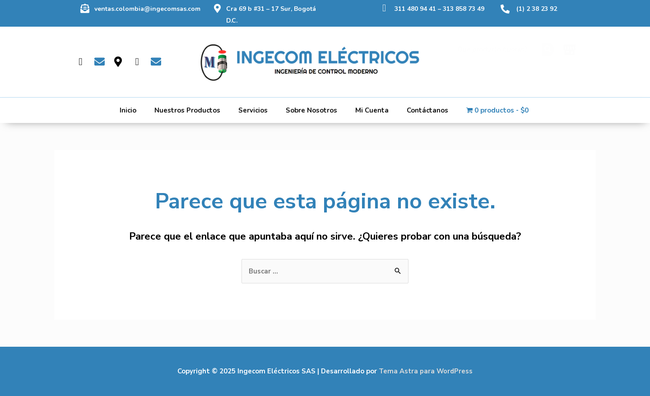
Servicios (253, 110)
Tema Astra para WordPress (426, 371)
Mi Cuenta (372, 110)
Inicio (128, 110)
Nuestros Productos (187, 110)
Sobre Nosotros (311, 110)
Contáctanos (427, 110)
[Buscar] (548, 57)
